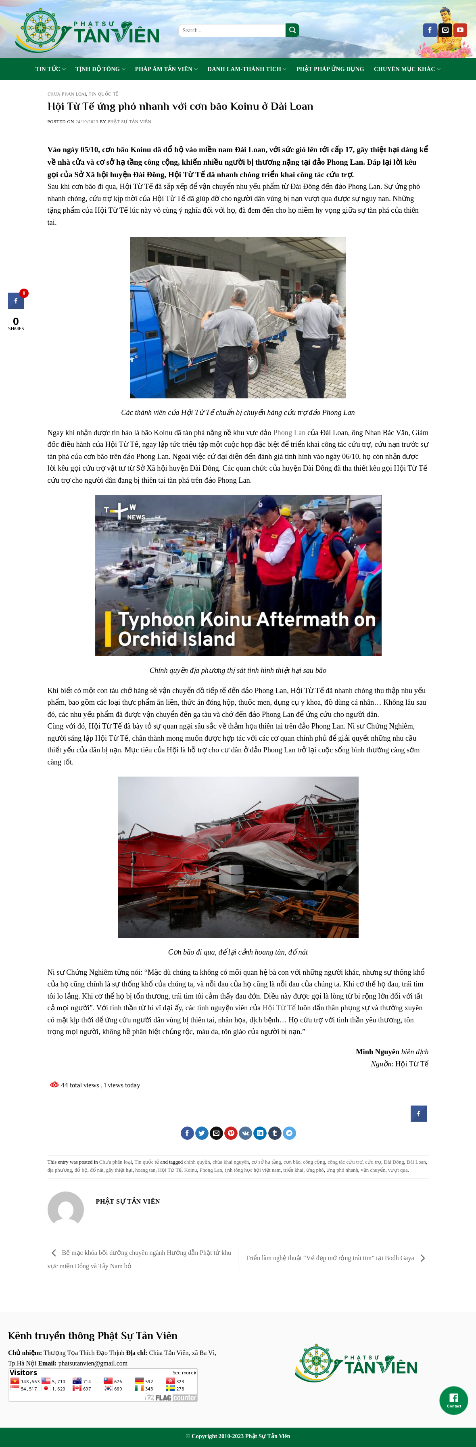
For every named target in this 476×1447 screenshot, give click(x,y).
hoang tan (145, 1170)
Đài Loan (416, 1162)
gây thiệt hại (119, 1170)
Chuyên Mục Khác (407, 69)
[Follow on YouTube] (460, 30)
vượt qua (398, 1170)
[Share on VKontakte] (245, 1133)
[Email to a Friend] (216, 1133)
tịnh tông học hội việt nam (253, 1170)
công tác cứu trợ (345, 1162)
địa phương (60, 1170)
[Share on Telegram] (289, 1133)
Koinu (190, 1170)
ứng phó (315, 1170)
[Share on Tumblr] (275, 1133)
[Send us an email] (445, 30)
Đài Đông (394, 1162)
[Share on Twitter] (202, 1133)
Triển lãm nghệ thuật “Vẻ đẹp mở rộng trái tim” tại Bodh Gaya (337, 1257)
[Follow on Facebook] (430, 30)
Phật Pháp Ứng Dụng (330, 69)
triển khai (293, 1170)
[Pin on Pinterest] (231, 1133)
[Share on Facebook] (187, 1133)
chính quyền (197, 1162)
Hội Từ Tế (279, 1008)
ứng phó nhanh (342, 1170)
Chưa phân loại (67, 94)
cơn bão (292, 1162)
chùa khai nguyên (231, 1162)
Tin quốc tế (103, 94)
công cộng (314, 1162)
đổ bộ (81, 1170)
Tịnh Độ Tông (100, 69)
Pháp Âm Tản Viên (166, 69)
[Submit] (292, 30)
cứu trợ (373, 1162)
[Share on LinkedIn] (260, 1133)
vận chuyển (373, 1170)
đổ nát (96, 1170)
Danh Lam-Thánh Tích (247, 69)
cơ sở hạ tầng (266, 1162)
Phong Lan (289, 433)
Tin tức (50, 69)
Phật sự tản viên (130, 121)
